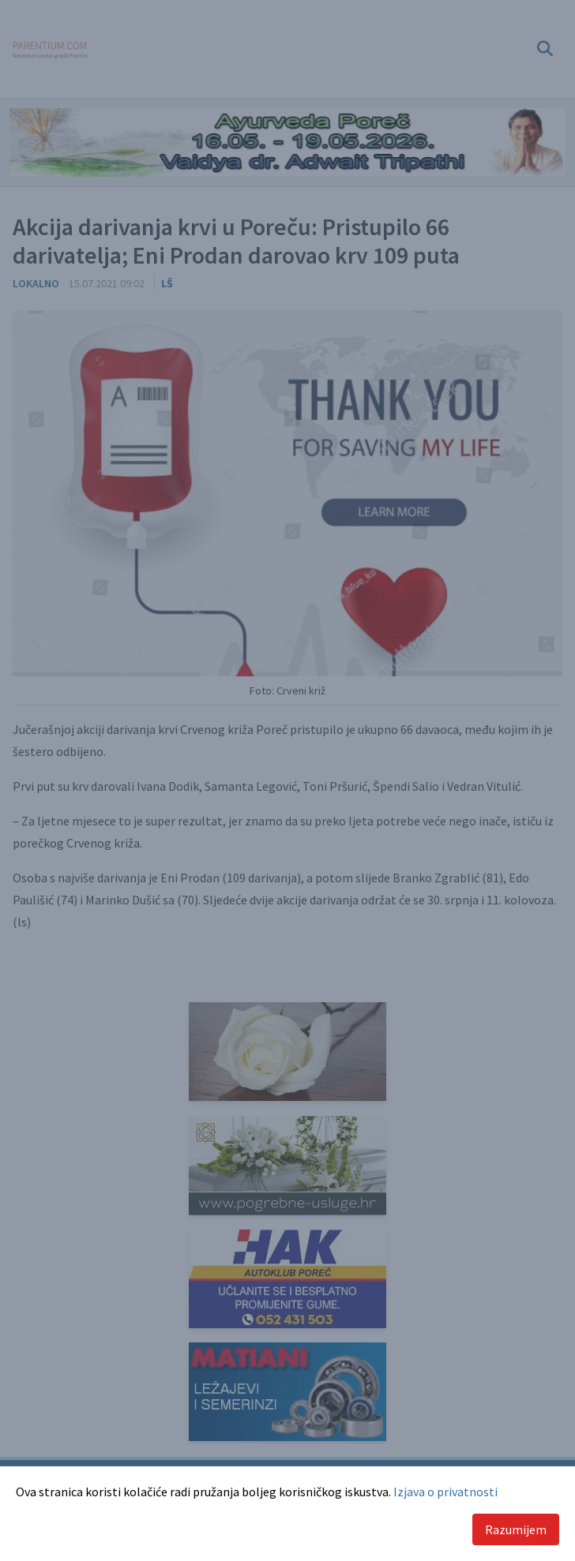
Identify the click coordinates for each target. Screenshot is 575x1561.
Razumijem (516, 1529)
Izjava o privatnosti (445, 1491)
